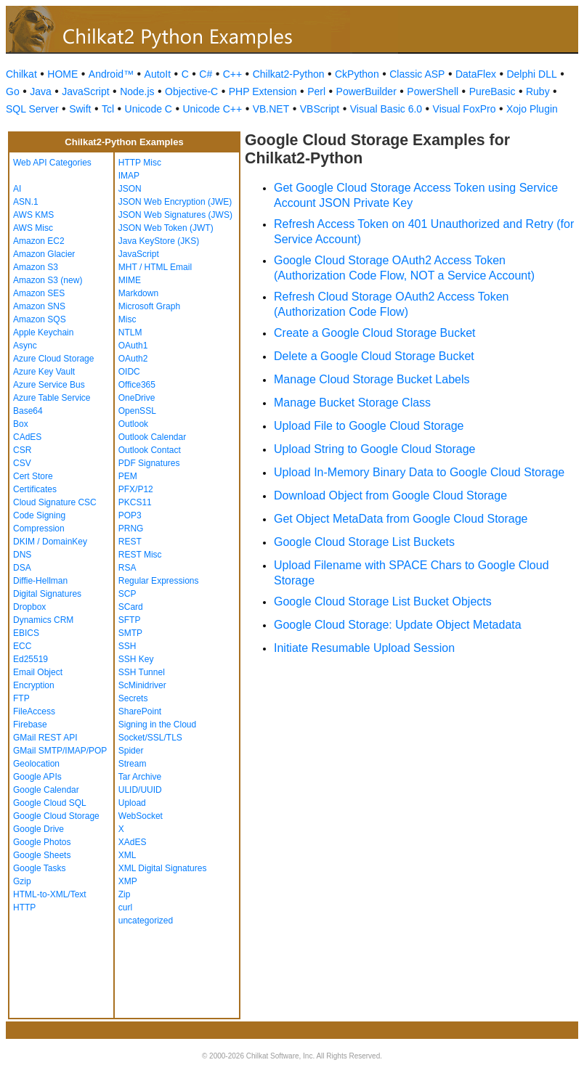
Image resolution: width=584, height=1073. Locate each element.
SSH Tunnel (141, 672)
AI (17, 189)
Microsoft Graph (149, 306)
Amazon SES (39, 293)
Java (41, 91)
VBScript (319, 109)
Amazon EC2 (39, 241)
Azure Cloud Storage (53, 359)
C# (205, 74)
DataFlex (475, 74)
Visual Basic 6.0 (386, 109)
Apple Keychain (43, 332)
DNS (22, 555)
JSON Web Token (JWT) (166, 228)
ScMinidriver (142, 685)
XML (127, 855)
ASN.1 (25, 202)
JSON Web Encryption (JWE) (175, 202)
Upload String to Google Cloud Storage (375, 449)
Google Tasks (39, 868)
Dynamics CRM (43, 620)
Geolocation (36, 764)
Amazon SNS (39, 306)
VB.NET (271, 109)
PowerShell (432, 91)
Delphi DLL (531, 74)
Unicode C (148, 109)
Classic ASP (417, 74)
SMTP (130, 633)
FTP (21, 698)
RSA (127, 568)
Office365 (136, 385)
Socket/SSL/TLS (150, 738)
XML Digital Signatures (162, 868)
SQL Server (32, 109)
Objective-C (191, 91)
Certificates (35, 489)
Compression (39, 528)
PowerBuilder (366, 91)
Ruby (538, 91)
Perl (316, 91)
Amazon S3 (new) (47, 280)
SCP (127, 594)
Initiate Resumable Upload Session (364, 648)
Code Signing (39, 515)
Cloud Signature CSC (55, 502)
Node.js (137, 91)
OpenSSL (137, 411)
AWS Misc (33, 228)
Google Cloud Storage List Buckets (364, 542)
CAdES (27, 437)
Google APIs (37, 777)
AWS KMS (33, 215)
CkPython (357, 74)
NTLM (130, 332)
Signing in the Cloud (157, 724)
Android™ (111, 74)
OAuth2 (133, 359)
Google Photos (41, 842)
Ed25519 (30, 659)
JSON (130, 189)
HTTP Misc (139, 163)
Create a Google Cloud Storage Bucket (375, 333)
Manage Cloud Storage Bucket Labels (372, 379)
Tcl (108, 109)
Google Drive (38, 829)
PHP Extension (263, 91)
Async (25, 345)
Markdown (138, 293)
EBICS (26, 633)
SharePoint (139, 711)
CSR (22, 450)
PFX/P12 (135, 489)
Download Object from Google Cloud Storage (390, 495)
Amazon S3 (35, 267)
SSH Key (136, 659)
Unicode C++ (212, 109)
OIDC (129, 372)
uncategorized (145, 920)
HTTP (24, 907)
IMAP (128, 176)
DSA (22, 568)
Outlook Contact (149, 450)
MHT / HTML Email (155, 267)
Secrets (133, 698)
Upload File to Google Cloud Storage (369, 426)
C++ (232, 74)
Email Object (37, 672)
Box (20, 424)
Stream (132, 764)
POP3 (130, 515)
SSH (127, 646)
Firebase (30, 724)
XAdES (132, 842)
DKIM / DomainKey (50, 541)
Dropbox (29, 607)
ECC (22, 646)
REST (130, 541)
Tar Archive (139, 777)
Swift (80, 109)
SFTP (129, 620)
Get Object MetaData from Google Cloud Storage (401, 519)
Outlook (133, 424)
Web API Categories (52, 163)
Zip (124, 894)
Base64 (28, 411)
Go (13, 91)
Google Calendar (46, 790)
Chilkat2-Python (289, 74)
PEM (127, 476)
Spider (131, 751)
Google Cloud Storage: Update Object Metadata (398, 625)
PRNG (131, 528)
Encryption (33, 685)
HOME (62, 74)
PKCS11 (135, 502)
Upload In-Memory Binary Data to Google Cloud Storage (419, 472)
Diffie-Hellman (40, 581)
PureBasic (492, 91)
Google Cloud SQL (49, 803)
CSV (22, 463)
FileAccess (34, 711)
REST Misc (140, 555)
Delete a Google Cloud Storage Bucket (374, 356)
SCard (130, 607)
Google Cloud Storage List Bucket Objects (383, 601)
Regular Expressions (158, 581)
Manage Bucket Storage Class (352, 402)
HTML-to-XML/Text (49, 894)
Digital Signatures (47, 594)
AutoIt (158, 74)
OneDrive (136, 398)
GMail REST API (45, 738)
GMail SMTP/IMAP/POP (60, 751)
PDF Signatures (149, 463)
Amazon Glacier (44, 254)
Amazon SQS (39, 319)
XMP (127, 881)
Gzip (22, 881)
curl (125, 907)
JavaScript (85, 91)
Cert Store (33, 476)
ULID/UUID (140, 790)
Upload (132, 803)
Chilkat (21, 74)
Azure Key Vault (44, 372)
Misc (127, 319)
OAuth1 (133, 345)
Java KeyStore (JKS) (158, 241)
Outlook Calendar (152, 437)
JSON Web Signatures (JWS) (175, 215)
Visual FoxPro (464, 109)
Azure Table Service (52, 398)
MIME (129, 280)
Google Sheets (41, 855)
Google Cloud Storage (56, 816)
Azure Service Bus (49, 385)
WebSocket (140, 816)
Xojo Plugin (532, 109)
